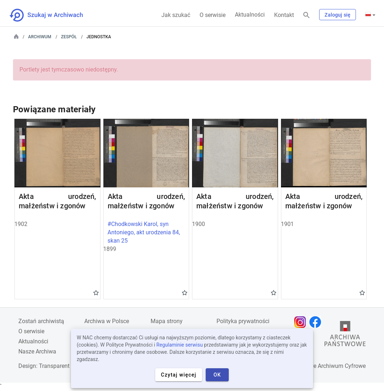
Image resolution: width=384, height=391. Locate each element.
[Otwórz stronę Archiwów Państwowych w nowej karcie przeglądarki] (345, 335)
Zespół (69, 36)
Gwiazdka (96, 292)
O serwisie (213, 15)
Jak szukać (175, 15)
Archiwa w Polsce (106, 321)
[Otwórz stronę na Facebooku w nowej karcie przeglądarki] (317, 322)
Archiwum (39, 36)
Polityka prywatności (242, 321)
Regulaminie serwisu (179, 345)
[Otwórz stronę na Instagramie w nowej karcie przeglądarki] (301, 322)
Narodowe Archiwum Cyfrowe (328, 365)
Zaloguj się (337, 15)
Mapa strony (167, 321)
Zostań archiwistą (41, 321)
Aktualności (250, 14)
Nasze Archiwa (37, 351)
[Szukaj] (306, 15)
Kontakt (284, 15)
